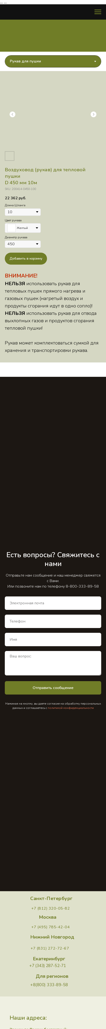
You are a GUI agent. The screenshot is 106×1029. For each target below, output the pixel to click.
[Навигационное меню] (97, 12)
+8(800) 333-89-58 (49, 985)
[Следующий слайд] (93, 114)
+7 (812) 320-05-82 (50, 908)
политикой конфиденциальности (71, 708)
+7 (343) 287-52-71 (47, 965)
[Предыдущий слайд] (12, 114)
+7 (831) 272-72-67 (49, 948)
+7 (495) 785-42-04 (50, 927)
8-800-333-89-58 (82, 586)
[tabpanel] (53, 216)
